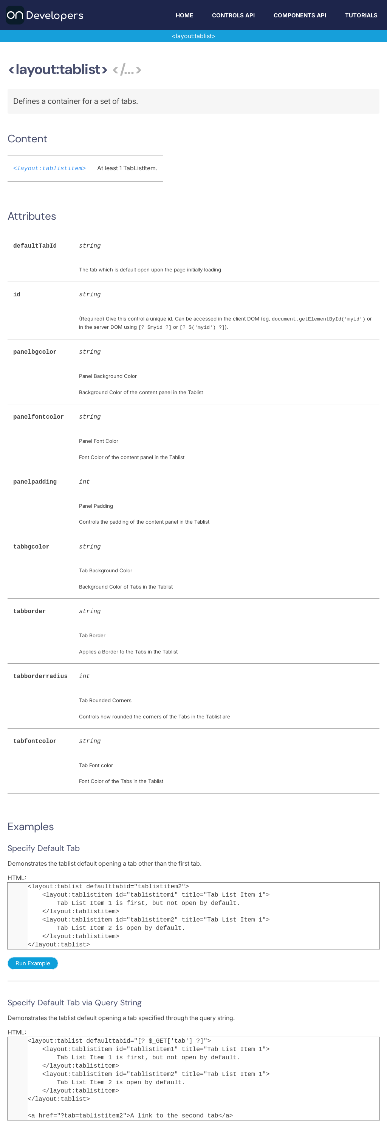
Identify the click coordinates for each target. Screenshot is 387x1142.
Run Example (32, 955)
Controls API (233, 15)
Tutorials (361, 15)
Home (184, 15)
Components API (300, 15)
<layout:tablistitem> (49, 168)
